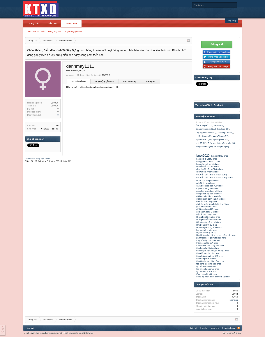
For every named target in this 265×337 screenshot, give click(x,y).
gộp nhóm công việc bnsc (208, 212)
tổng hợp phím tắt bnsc (206, 274)
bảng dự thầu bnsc (219, 156)
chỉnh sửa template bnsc (207, 180)
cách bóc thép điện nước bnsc (209, 186)
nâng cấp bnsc (229, 235)
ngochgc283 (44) (220, 140)
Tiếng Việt (29, 328)
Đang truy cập (54, 31)
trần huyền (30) (228, 143)
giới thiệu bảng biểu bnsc (207, 209)
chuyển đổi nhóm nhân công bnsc (214, 177)
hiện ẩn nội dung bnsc (206, 214)
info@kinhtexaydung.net (51, 333)
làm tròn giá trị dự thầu (206, 225)
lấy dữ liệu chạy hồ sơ (206, 232)
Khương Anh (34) (225, 133)
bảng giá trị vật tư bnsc (206, 159)
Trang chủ (33, 23)
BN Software (87, 333)
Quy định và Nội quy (232, 333)
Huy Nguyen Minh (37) (206, 133)
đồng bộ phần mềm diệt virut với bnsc (213, 277)
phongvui (233, 300)
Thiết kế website (70, 333)
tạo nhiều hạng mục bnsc (207, 269)
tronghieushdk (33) (204, 147)
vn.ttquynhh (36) (221, 147)
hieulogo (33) (223, 129)
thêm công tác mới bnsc (207, 243)
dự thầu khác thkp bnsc (206, 201)
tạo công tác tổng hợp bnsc (208, 264)
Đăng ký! (217, 44)
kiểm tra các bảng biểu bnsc (209, 222)
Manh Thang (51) (220, 136)
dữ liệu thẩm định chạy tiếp (208, 196)
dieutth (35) (219, 125)
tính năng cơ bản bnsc (206, 258)
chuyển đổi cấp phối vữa (207, 166)
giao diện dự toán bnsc (206, 206)
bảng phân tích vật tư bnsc (208, 161)
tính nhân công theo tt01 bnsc (209, 256)
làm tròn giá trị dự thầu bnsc (209, 227)
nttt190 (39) (201, 143)
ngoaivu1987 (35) (204, 140)
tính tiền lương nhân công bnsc (210, 261)
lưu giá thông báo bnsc (206, 230)
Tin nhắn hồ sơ (78, 81)
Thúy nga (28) (214, 143)
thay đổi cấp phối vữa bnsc (208, 240)
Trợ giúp (203, 328)
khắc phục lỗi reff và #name (208, 219)
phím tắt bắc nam (218, 238)
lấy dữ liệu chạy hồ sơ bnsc (208, 235)
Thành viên (71, 23)
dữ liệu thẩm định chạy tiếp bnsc (210, 199)
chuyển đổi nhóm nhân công (211, 174)
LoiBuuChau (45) (203, 136)
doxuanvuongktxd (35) (206, 129)
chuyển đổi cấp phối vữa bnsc (209, 169)
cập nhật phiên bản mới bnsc (209, 191)
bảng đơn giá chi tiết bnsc (207, 164)
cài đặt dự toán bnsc (205, 183)
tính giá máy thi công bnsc (208, 253)
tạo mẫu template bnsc (206, 266)
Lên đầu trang (228, 328)
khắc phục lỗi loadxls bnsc (208, 217)
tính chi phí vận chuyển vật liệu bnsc (212, 251)
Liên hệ (193, 328)
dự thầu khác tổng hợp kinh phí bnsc (212, 204)
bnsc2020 (203, 155)
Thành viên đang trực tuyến (37, 159)
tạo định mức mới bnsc (206, 271)
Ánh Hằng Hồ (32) (204, 125)
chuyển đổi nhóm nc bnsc (208, 172)
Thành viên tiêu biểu (35, 31)
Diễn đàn (52, 23)
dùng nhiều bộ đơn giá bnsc (209, 194)
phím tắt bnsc (202, 238)
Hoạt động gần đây (73, 31)
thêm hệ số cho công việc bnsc (210, 245)
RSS (238, 327)
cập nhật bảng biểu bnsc (207, 188)
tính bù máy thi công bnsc (207, 248)
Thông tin (150, 81)
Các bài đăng (129, 81)
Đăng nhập (231, 21)
